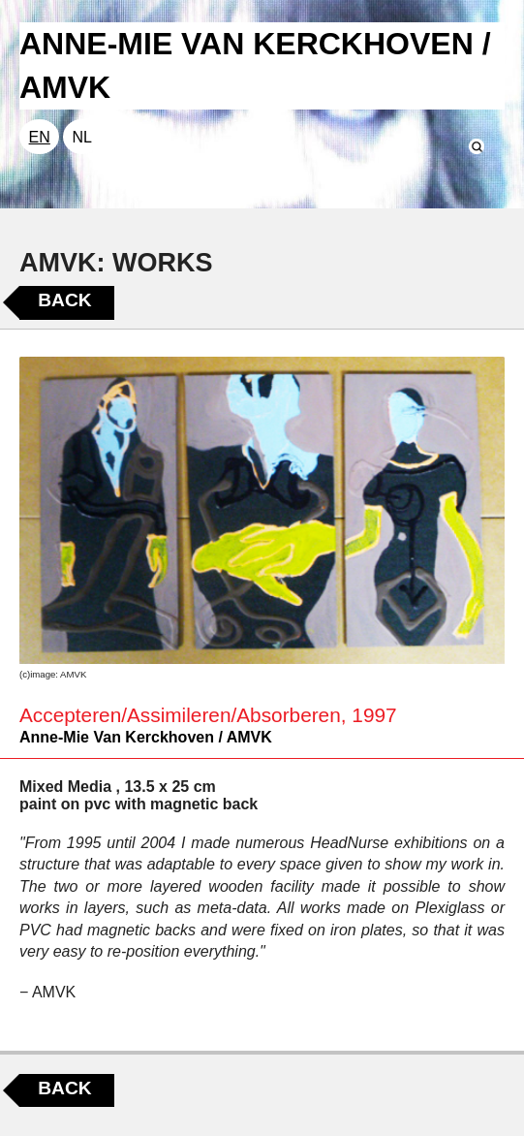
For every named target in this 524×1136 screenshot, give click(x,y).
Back (64, 300)
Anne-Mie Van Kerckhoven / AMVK (145, 737)
